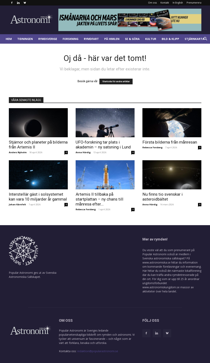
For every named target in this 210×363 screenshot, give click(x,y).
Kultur (150, 39)
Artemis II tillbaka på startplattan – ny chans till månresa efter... (99, 199)
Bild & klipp (170, 39)
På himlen (111, 39)
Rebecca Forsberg (152, 147)
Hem (9, 39)
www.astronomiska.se (156, 262)
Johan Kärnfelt (17, 204)
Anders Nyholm (18, 152)
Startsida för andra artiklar (116, 81)
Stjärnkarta (194, 39)
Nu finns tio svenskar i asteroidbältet (162, 197)
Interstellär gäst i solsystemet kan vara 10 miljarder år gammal (38, 197)
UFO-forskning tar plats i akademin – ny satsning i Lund (103, 144)
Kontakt (164, 2)
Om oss (152, 2)
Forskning (70, 39)
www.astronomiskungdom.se (161, 287)
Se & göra (132, 39)
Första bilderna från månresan (169, 142)
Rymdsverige (47, 39)
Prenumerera (194, 2)
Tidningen (25, 39)
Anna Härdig (83, 152)
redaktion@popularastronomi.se (97, 351)
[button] (205, 39)
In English (178, 2)
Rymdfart (91, 39)
